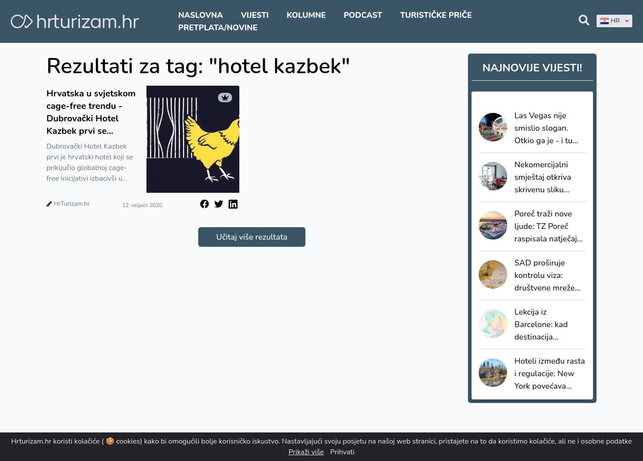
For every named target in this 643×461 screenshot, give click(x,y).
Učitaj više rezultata (251, 237)
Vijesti (254, 15)
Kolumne (306, 15)
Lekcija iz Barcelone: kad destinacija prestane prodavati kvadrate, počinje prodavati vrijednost (548, 325)
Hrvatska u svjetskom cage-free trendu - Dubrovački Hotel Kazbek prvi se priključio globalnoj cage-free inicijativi (91, 112)
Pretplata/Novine (217, 27)
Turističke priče (436, 15)
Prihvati (342, 452)
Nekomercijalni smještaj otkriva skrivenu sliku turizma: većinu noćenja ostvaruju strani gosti (546, 177)
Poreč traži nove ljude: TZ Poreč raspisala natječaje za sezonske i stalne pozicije (547, 226)
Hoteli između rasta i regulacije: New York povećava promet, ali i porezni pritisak (549, 374)
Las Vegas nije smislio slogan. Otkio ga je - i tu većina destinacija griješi (546, 128)
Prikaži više (306, 452)
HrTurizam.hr (72, 203)
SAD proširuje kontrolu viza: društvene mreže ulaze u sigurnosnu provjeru (548, 275)
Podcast (363, 15)
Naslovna (200, 15)
